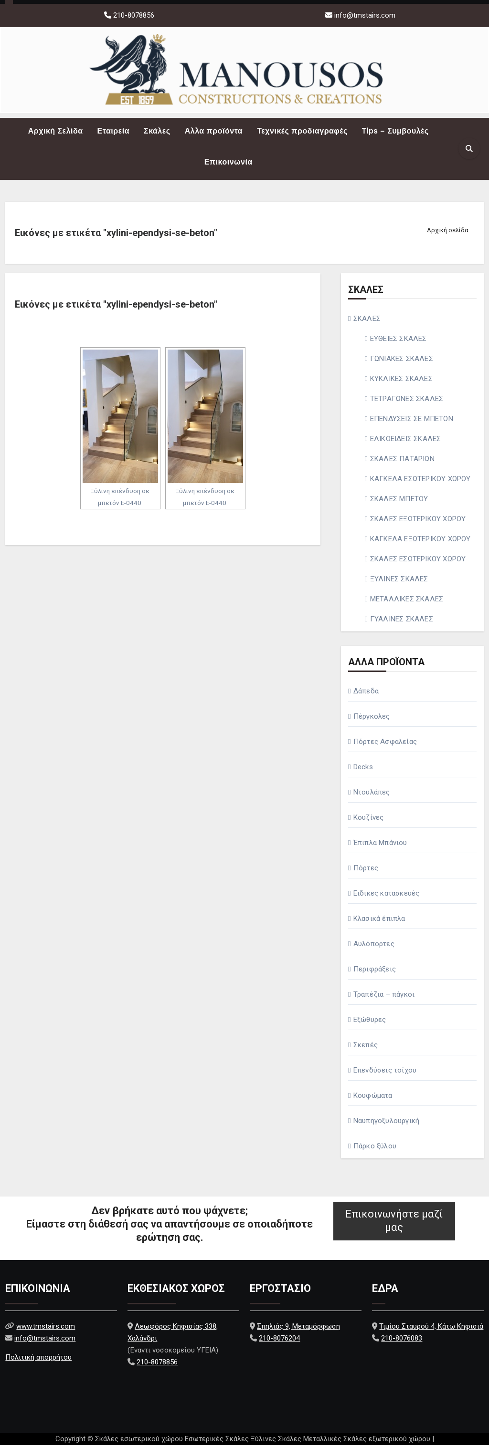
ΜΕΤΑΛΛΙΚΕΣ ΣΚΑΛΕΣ (406, 599)
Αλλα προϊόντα (214, 131)
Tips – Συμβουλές (395, 131)
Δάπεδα (366, 691)
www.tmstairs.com (45, 1325)
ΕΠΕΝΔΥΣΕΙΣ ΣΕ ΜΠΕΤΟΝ (411, 418)
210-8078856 (132, 15)
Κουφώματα (373, 1095)
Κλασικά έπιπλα (379, 918)
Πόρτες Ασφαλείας (385, 741)
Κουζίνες (368, 817)
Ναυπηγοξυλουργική (386, 1120)
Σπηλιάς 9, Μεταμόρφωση (298, 1325)
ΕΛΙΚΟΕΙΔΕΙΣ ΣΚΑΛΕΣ (405, 438)
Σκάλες (157, 131)
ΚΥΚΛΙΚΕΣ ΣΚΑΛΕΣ (401, 378)
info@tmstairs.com (364, 15)
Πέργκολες (371, 716)
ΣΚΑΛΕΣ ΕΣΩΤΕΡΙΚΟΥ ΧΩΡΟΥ (418, 559)
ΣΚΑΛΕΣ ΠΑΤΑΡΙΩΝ (402, 458)
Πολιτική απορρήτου (38, 1357)
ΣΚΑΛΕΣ (367, 318)
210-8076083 (401, 1337)
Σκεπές (365, 1045)
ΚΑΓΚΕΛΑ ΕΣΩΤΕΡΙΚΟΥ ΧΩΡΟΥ (420, 479)
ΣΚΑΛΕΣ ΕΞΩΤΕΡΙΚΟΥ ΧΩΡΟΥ (418, 519)
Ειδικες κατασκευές (386, 893)
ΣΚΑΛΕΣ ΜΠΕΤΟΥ (399, 499)
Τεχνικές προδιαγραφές (302, 131)
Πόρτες (365, 868)
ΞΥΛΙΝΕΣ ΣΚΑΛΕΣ (399, 579)
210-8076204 (279, 1337)
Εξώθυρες (369, 1019)
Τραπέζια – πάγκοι (384, 994)
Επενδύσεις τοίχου (384, 1070)
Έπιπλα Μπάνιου (380, 842)
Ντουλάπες (371, 792)
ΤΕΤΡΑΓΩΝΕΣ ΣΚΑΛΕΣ (406, 398)
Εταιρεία (113, 131)
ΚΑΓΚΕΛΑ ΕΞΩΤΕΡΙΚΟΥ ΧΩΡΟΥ (420, 539)
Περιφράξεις (374, 969)
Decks (363, 767)
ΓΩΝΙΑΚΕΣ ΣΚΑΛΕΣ (401, 358)
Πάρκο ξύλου (374, 1146)
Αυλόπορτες (373, 943)
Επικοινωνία (228, 162)
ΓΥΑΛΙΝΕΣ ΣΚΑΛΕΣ (401, 619)
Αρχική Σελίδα (55, 131)
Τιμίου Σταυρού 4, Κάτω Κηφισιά (431, 1325)
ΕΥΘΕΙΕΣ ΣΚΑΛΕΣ (398, 338)
